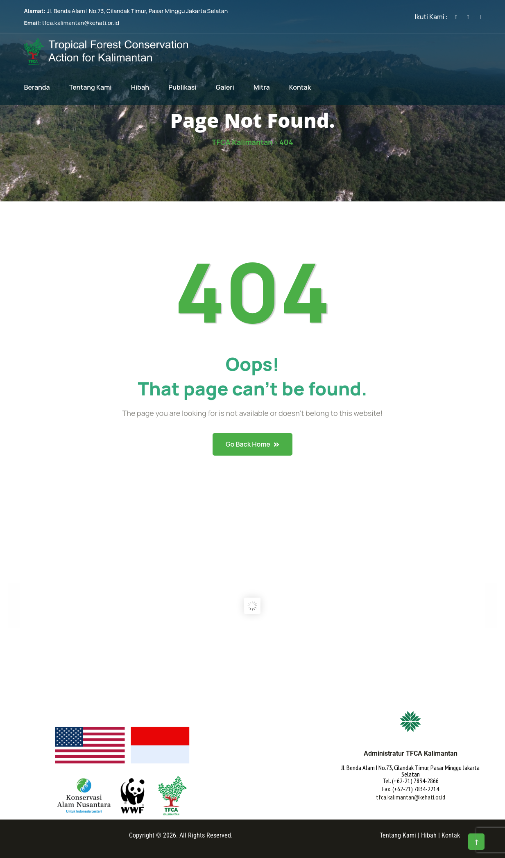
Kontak (300, 87)
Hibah (140, 87)
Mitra (262, 87)
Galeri (225, 87)
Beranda (37, 87)
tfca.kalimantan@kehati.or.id (80, 23)
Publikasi (182, 87)
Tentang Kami (90, 87)
